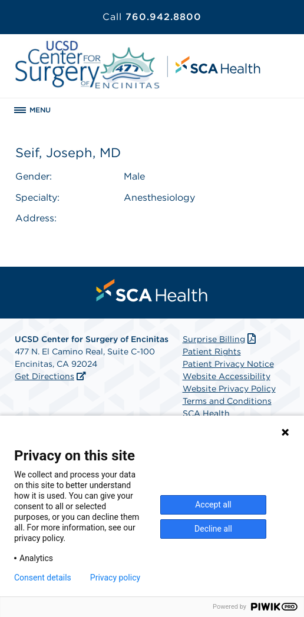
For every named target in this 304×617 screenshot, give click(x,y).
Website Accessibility (226, 376)
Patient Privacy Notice (228, 364)
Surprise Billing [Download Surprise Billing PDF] (221, 339)
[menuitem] (152, 290)
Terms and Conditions (227, 401)
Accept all (213, 504)
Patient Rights (212, 351)
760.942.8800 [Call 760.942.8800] (152, 16)
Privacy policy (115, 577)
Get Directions (44, 376)
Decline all (213, 528)
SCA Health (206, 413)
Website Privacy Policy (229, 388)
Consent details (42, 577)
